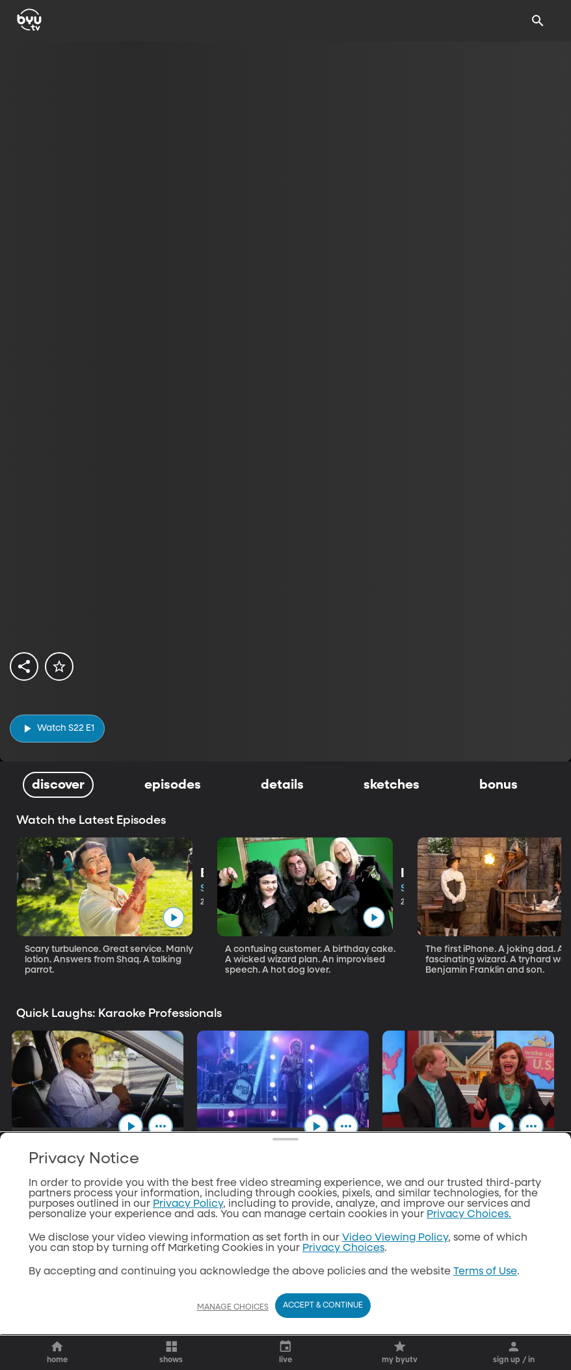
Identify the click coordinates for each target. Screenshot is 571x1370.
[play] (57, 729)
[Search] (537, 20)
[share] (24, 666)
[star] (59, 666)
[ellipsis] (168, 1129)
